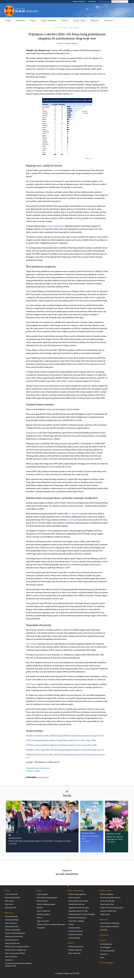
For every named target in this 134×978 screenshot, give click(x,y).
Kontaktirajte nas (106, 944)
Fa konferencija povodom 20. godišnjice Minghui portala (18, 964)
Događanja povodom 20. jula (78, 911)
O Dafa (7, 891)
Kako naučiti (9, 901)
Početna (57, 27)
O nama (102, 940)
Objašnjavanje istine (12, 926)
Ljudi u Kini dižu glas (107, 901)
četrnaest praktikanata (55, 226)
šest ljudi (56, 170)
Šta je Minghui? (105, 947)
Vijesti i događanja (75, 891)
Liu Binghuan (74, 514)
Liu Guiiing (72, 520)
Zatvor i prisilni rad (43, 911)
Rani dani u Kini (10, 908)
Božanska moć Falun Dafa (14, 936)
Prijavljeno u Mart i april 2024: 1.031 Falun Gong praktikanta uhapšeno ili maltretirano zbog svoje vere (65, 750)
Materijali (103, 930)
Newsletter (104, 954)
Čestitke (71, 924)
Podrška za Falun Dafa (12, 930)
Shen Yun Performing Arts (77, 918)
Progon (64, 27)
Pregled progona (73, 27)
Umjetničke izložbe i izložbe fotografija (81, 914)
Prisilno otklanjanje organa (46, 904)
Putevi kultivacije (11, 923)
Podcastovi (103, 935)
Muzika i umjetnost (75, 950)
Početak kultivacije (11, 916)
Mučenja (40, 908)
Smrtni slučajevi (42, 901)
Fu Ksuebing (31, 644)
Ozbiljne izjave (105, 914)
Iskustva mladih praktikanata (15, 933)
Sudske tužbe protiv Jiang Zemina (111, 908)
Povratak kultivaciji (11, 940)
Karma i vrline (105, 891)
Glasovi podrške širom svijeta (78, 901)
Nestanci (40, 918)
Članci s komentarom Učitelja (15, 953)
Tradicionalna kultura (75, 947)
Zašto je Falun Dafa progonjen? (47, 898)
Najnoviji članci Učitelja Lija (109, 923)
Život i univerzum (74, 953)
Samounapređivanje (12, 920)
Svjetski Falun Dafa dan (76, 904)
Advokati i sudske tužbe (108, 911)
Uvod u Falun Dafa (11, 894)
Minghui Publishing (79, 1)
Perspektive (9, 960)
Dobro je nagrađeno (107, 894)
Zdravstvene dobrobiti (12, 898)
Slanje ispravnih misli (12, 943)
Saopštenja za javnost (75, 931)
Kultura (71, 943)
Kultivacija (8, 913)
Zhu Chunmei (31, 684)
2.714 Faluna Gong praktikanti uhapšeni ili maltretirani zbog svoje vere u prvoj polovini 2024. (61, 745)
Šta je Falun (9, 904)
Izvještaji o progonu (43, 914)
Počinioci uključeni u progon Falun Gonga (51, 924)
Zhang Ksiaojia (31, 433)
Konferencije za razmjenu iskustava (17, 947)
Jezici (102, 957)
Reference (103, 919)
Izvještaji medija (74, 928)
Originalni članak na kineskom (38, 768)
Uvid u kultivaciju (11, 957)
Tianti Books (92, 1)
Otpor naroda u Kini (107, 904)
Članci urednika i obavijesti (109, 926)
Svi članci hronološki (107, 951)
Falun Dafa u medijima (76, 921)
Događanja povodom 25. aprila (78, 908)
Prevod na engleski (33, 771)
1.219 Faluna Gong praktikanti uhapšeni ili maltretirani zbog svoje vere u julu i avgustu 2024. (61, 740)
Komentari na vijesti (75, 934)
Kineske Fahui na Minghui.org (15, 950)
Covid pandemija (74, 938)
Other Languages (105, 1)
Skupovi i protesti (74, 898)
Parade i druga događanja (77, 894)
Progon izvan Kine (43, 921)
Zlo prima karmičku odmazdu (110, 898)
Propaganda (41, 928)
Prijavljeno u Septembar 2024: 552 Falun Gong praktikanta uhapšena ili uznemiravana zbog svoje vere (65, 736)
